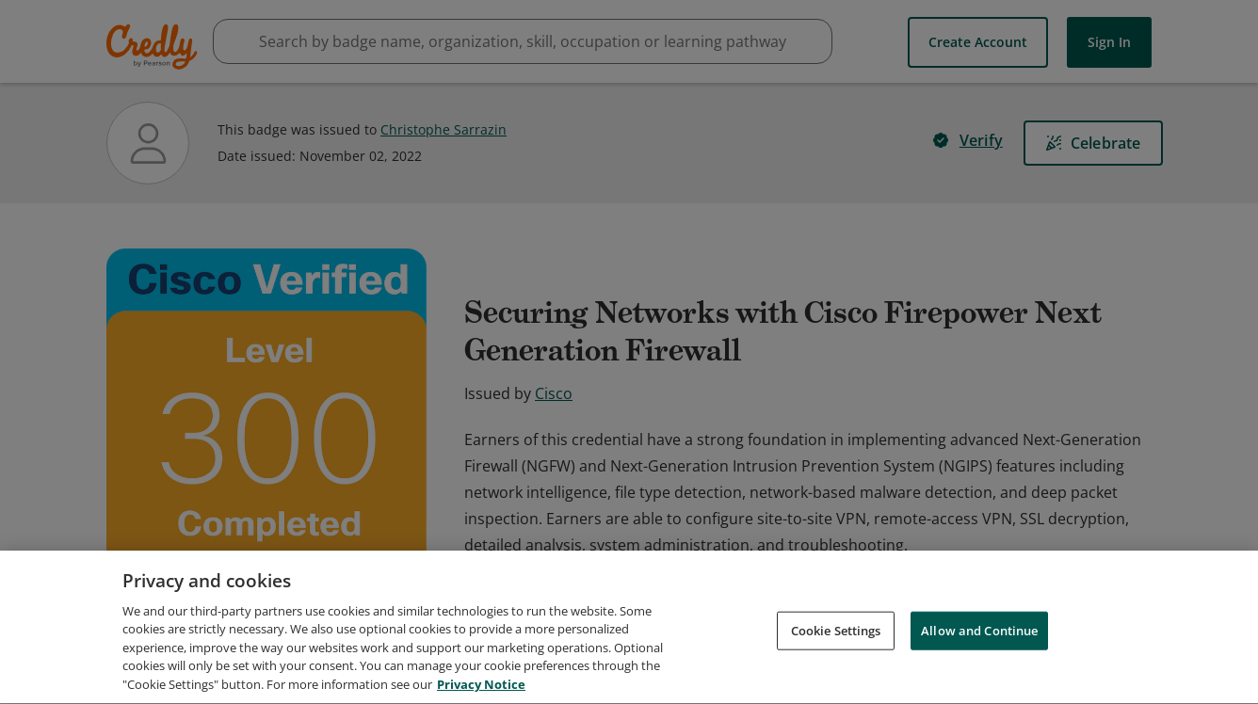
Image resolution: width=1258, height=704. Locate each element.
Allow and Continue (979, 648)
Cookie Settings (836, 648)
